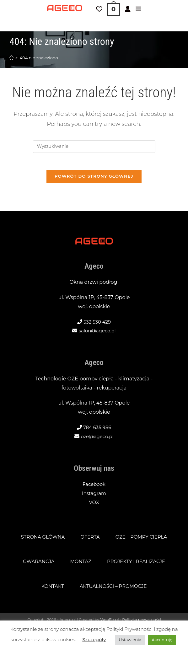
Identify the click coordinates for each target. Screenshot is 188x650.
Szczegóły (94, 639)
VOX (94, 505)
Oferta (89, 539)
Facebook (94, 486)
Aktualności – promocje (114, 588)
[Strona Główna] (11, 57)
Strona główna (40, 539)
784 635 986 (97, 429)
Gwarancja (36, 564)
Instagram (94, 495)
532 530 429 (97, 324)
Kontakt (50, 588)
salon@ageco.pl (97, 333)
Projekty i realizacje (138, 564)
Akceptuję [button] (162, 639)
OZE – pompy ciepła (143, 539)
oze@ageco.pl (97, 439)
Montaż (79, 564)
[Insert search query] (94, 146)
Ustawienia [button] (130, 639)
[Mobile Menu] (138, 9)
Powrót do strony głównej (94, 178)
